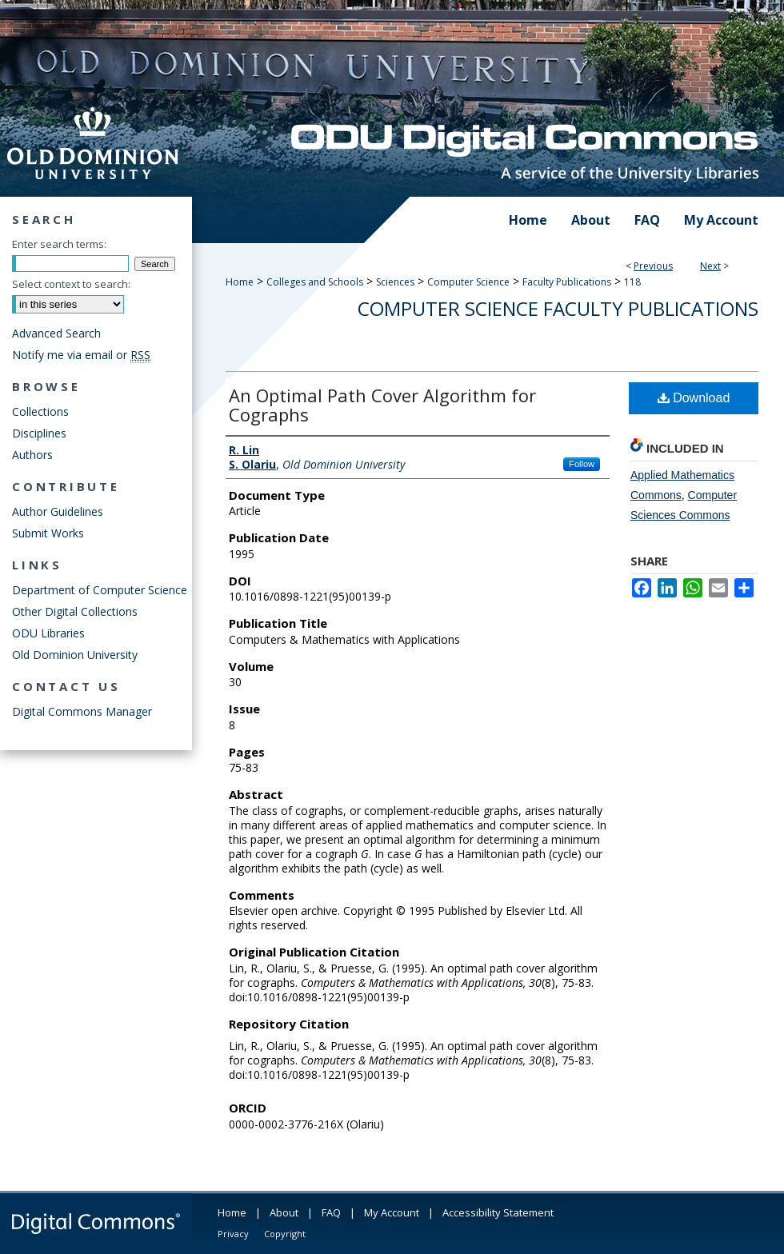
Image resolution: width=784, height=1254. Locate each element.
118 (632, 282)
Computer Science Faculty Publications (558, 308)
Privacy (233, 1234)
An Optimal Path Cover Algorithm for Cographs (382, 404)
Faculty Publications (566, 282)
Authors (32, 454)
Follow (581, 464)
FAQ (331, 1212)
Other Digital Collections (75, 611)
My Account (391, 1212)
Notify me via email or (81, 354)
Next (710, 266)
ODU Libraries (48, 633)
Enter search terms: (59, 244)
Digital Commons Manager (82, 711)
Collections (40, 411)
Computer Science (468, 282)
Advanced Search (56, 333)
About (284, 1212)
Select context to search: (71, 284)
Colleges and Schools (314, 282)
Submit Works (48, 533)
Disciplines (39, 433)
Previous (653, 266)
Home (240, 282)
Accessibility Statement (498, 1212)
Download (694, 398)
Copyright (285, 1234)
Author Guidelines (57, 511)
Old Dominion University (75, 654)
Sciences (395, 282)
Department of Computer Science (99, 589)
